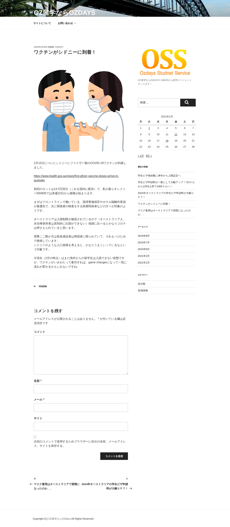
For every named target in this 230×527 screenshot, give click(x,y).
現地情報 (43, 286)
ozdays (59, 47)
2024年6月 (144, 249)
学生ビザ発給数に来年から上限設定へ (159, 175)
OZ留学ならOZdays (64, 12)
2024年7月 (144, 242)
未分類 (141, 283)
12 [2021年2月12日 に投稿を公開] (175, 134)
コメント (39, 331)
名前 (38, 380)
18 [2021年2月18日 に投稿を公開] (166, 140)
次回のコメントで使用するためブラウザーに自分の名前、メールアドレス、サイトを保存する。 (80, 443)
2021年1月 (144, 262)
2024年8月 (144, 235)
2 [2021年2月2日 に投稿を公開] (149, 128)
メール (39, 399)
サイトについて (42, 23)
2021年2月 (144, 256)
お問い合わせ (67, 23)
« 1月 (141, 155)
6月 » (149, 155)
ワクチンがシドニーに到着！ (154, 203)
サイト (38, 418)
